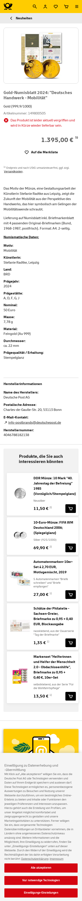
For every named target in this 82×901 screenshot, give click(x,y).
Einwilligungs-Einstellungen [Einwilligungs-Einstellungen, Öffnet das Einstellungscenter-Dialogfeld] (41, 894)
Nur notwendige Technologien (41, 881)
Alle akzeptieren (41, 869)
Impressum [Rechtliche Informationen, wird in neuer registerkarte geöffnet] (56, 860)
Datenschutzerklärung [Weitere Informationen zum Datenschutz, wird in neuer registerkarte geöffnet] (35, 860)
